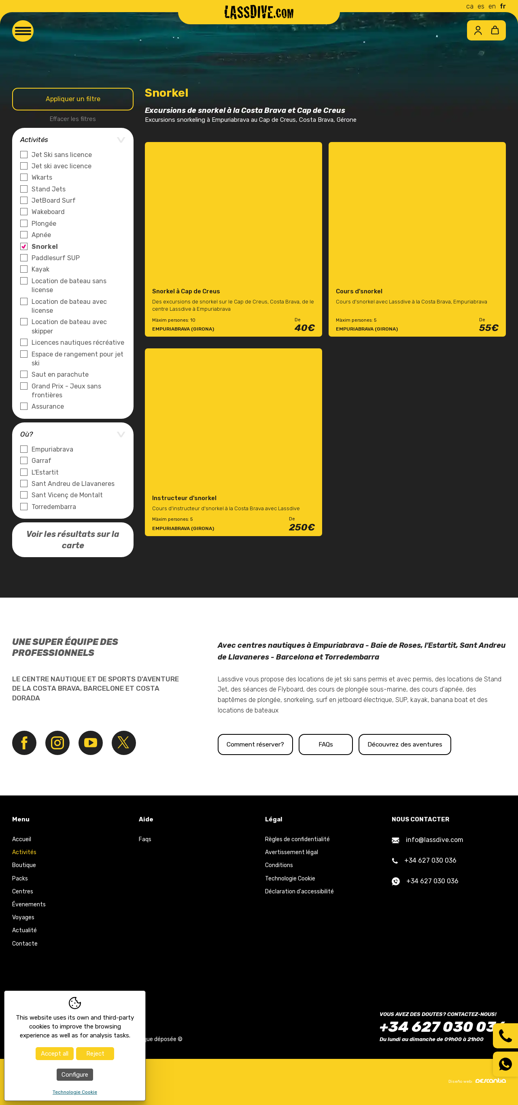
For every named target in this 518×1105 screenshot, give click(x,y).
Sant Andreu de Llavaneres (73, 484)
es (481, 6)
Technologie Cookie (290, 878)
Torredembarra (54, 507)
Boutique (24, 865)
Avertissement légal (291, 852)
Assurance (48, 406)
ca (469, 6)
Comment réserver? (260, 744)
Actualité (24, 930)
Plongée (44, 223)
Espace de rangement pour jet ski (77, 358)
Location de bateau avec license (69, 306)
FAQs (351, 744)
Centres (22, 891)
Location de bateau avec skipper (69, 326)
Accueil (21, 839)
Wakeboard (48, 212)
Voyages (23, 917)
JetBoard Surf (54, 200)
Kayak (40, 269)
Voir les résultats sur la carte (72, 539)
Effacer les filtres (73, 119)
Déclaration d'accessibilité (299, 891)
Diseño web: (477, 1081)
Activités (24, 852)
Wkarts (42, 177)
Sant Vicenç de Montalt (67, 495)
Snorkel (45, 246)
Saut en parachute (60, 374)
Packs (20, 878)
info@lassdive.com (427, 840)
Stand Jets (49, 189)
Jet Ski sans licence (62, 155)
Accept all (54, 1053)
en (492, 6)
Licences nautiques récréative (78, 342)
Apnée (41, 235)
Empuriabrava (52, 449)
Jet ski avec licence (61, 166)
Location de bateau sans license (69, 285)
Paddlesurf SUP (56, 258)
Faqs (145, 839)
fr (503, 6)
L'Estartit (45, 472)
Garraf (41, 460)
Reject (95, 1053)
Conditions (279, 865)
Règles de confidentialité (297, 839)
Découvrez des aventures (447, 744)
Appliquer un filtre (73, 99)
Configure (75, 1074)
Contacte (25, 943)
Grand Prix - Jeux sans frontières (66, 390)
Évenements (29, 904)
